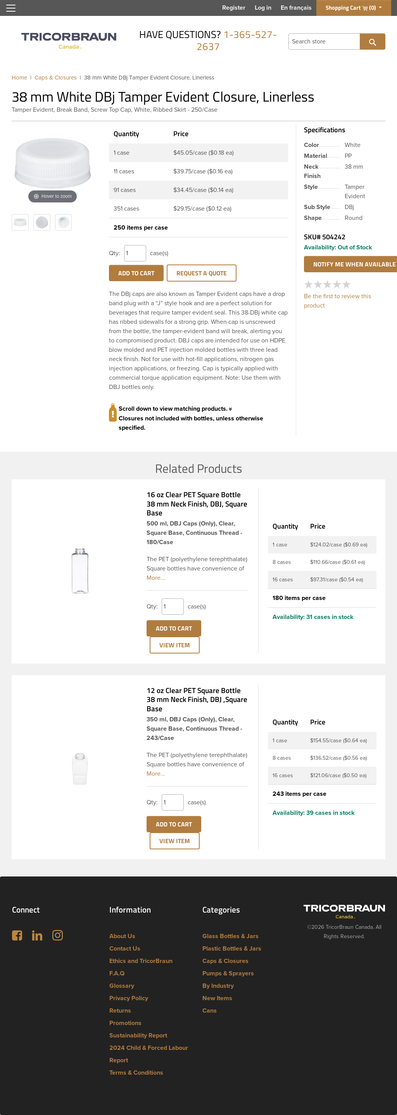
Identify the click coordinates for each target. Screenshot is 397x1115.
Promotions (125, 1023)
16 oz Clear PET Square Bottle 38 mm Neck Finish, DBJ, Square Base (197, 504)
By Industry (218, 986)
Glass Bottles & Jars (230, 936)
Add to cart (136, 273)
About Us (122, 936)
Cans (209, 1011)
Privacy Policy (128, 998)
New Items (217, 998)
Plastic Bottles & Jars (231, 949)
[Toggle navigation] (11, 8)
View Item (174, 645)
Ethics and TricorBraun (141, 961)
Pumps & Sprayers (228, 973)
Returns (120, 1011)
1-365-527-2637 (237, 40)
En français (296, 8)
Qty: (114, 253)
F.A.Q (116, 973)
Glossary (121, 986)
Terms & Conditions (136, 1073)
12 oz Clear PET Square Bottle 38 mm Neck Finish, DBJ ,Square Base (197, 699)
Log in (263, 8)
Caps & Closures (225, 961)
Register (233, 8)
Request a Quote (201, 273)
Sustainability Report (138, 1035)
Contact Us (124, 949)
